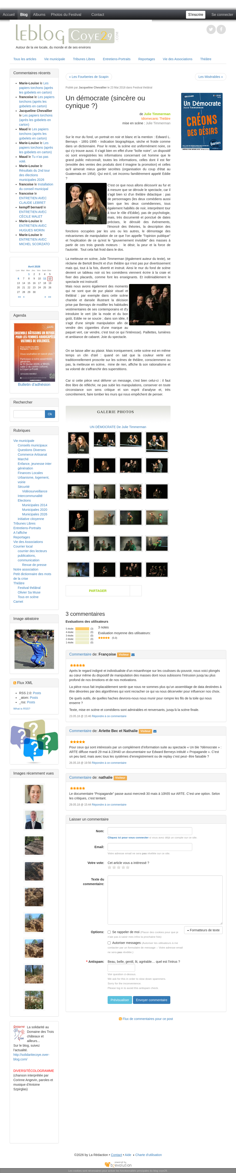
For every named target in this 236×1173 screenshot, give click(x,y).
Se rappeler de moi (123, 932)
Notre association (25, 569)
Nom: (100, 831)
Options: (97, 932)
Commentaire (80, 654)
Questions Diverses (32, 450)
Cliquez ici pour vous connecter (128, 837)
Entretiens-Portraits (116, 59)
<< (19, 296)
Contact (97, 15)
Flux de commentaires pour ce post (146, 1019)
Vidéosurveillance (34, 491)
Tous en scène (28, 597)
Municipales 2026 (34, 514)
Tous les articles (24, 59)
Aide (128, 1155)
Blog (24, 15)
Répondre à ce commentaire (109, 716)
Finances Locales (30, 473)
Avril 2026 (34, 266)
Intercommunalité (30, 496)
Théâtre (205, 59)
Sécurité (24, 487)
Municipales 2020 (34, 509)
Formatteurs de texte (203, 930)
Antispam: (95, 961)
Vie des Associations (177, 59)
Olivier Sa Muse (29, 592)
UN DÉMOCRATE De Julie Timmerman (118, 427)
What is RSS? (21, 708)
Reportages (146, 59)
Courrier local (22, 546)
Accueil (9, 15)
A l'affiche (20, 532)
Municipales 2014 (34, 505)
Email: (99, 847)
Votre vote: (96, 863)
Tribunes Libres (84, 59)
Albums (39, 15)
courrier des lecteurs (32, 551)
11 (44, 278)
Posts (37, 693)
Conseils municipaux (32, 445)
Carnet (18, 601)
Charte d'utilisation (147, 1155)
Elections (24, 500)
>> (49, 296)
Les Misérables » (210, 77)
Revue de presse (34, 565)
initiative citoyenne (31, 519)
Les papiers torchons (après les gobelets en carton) (36, 87)
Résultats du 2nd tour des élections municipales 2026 (34, 175)
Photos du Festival (66, 15)
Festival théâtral (142, 87)
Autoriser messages (124, 943)
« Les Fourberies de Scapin (89, 77)
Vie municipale (54, 59)
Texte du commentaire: (93, 882)
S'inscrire (195, 15)
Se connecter (222, 15)
